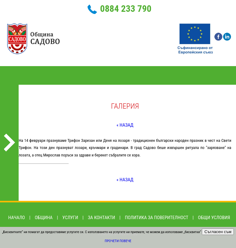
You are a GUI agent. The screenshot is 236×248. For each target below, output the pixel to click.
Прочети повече (118, 241)
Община (43, 217)
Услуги (70, 217)
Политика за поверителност (156, 217)
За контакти (101, 217)
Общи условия (214, 217)
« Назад (124, 125)
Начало (16, 217)
